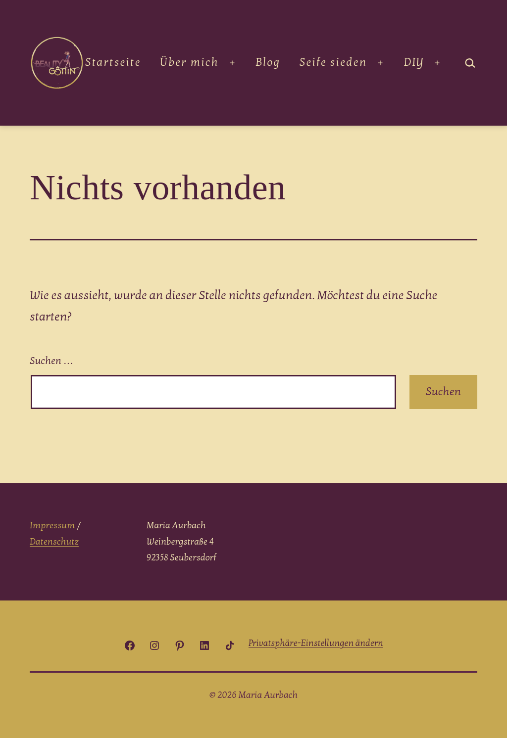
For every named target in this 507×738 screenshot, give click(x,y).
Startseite (113, 62)
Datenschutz (54, 542)
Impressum (52, 525)
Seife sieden (333, 62)
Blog (267, 62)
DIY (414, 62)
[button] (316, 643)
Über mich (189, 62)
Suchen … (51, 361)
